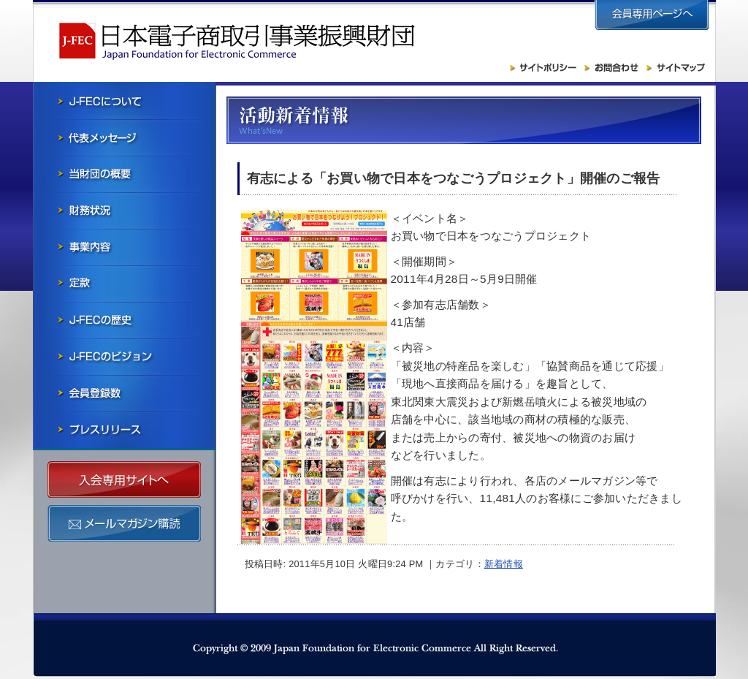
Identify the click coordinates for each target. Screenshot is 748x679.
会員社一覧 (124, 393)
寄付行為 (124, 283)
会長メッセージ (124, 137)
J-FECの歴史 (124, 320)
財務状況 (124, 210)
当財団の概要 (124, 174)
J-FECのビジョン (124, 356)
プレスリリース (124, 429)
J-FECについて (124, 101)
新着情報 (503, 563)
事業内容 (124, 247)
